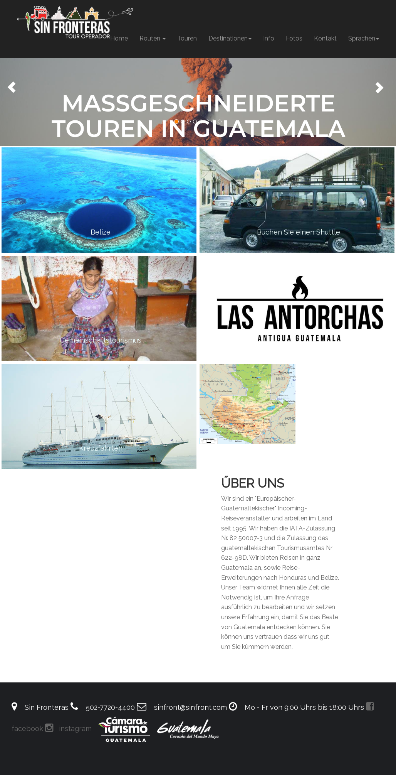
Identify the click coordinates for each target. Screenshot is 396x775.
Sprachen (363, 38)
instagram (68, 728)
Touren (187, 38)
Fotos (294, 38)
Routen (152, 38)
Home (119, 38)
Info (268, 38)
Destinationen (230, 38)
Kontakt (325, 38)
